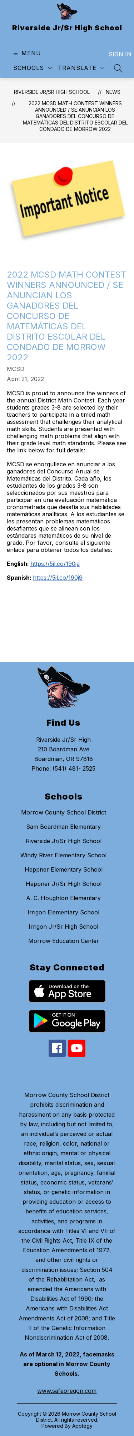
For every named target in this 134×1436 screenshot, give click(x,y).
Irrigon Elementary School (63, 912)
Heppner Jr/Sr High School (63, 883)
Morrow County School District (63, 812)
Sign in (116, 54)
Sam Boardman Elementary (63, 826)
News (113, 92)
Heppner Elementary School (64, 869)
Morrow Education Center (63, 940)
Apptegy (82, 1426)
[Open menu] (26, 53)
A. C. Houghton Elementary (63, 898)
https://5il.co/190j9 (58, 577)
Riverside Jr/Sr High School (52, 92)
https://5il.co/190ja (55, 563)
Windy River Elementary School (63, 855)
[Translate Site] (81, 68)
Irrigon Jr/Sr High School (63, 926)
